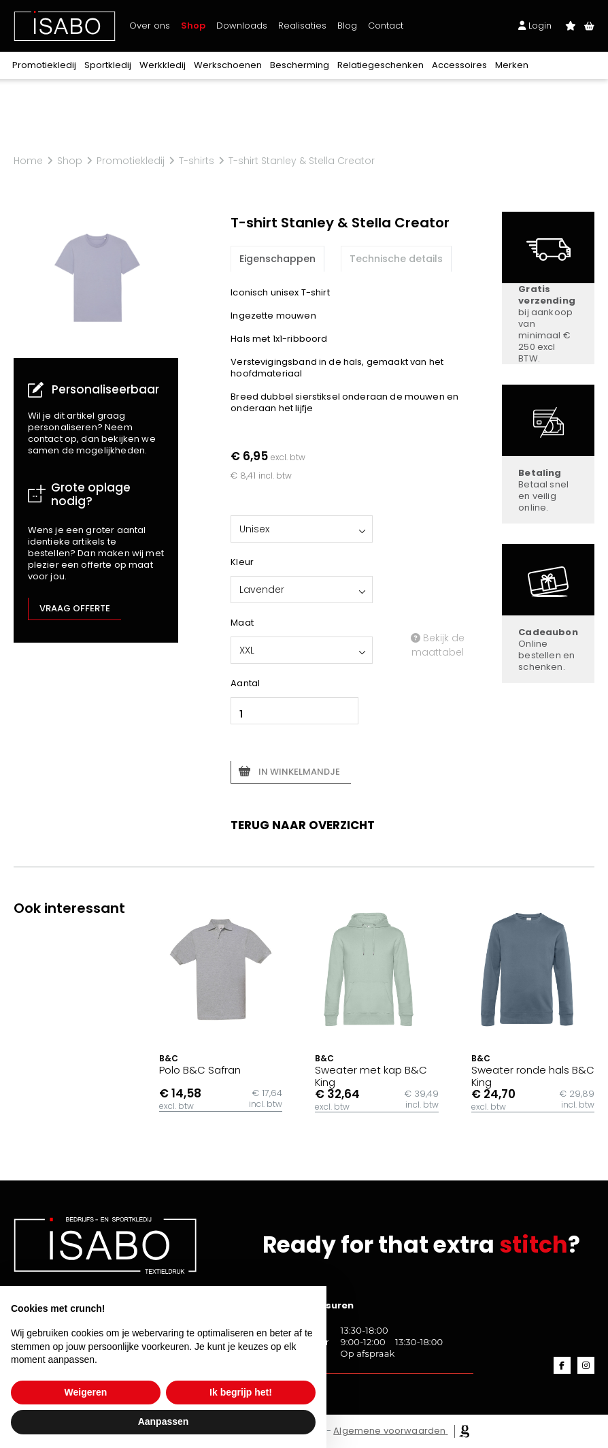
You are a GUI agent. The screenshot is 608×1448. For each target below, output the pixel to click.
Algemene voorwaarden (389, 1430)
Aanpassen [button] (163, 1421)
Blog (347, 25)
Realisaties (302, 25)
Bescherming (299, 65)
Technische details (396, 259)
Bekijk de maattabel (438, 645)
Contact (385, 25)
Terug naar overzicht (303, 825)
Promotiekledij (44, 65)
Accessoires (459, 65)
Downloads (241, 25)
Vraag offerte (74, 608)
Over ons (149, 25)
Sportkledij (107, 65)
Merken (511, 65)
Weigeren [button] (86, 1392)
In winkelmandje (299, 771)
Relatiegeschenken (380, 65)
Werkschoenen (228, 65)
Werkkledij (162, 65)
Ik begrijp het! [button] (240, 1392)
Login (535, 25)
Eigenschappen (277, 259)
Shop (193, 25)
